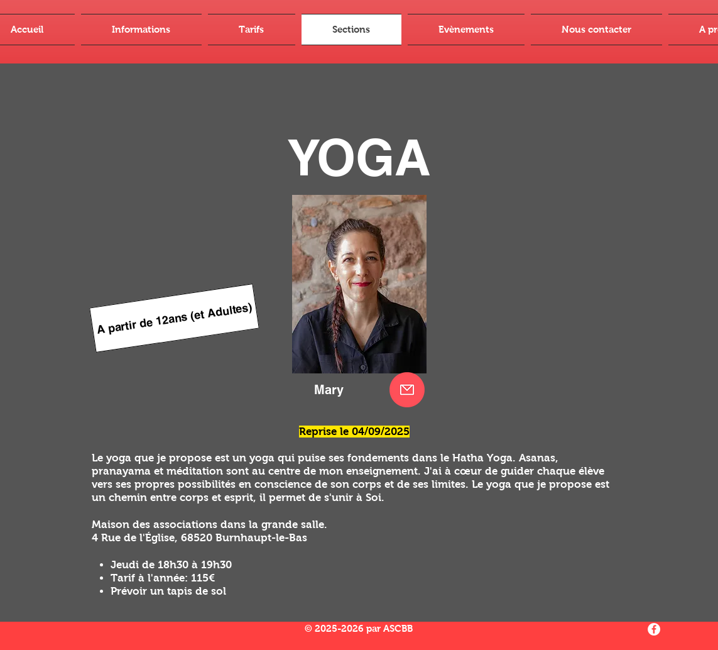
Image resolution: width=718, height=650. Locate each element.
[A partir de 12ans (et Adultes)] (174, 318)
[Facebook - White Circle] (654, 629)
